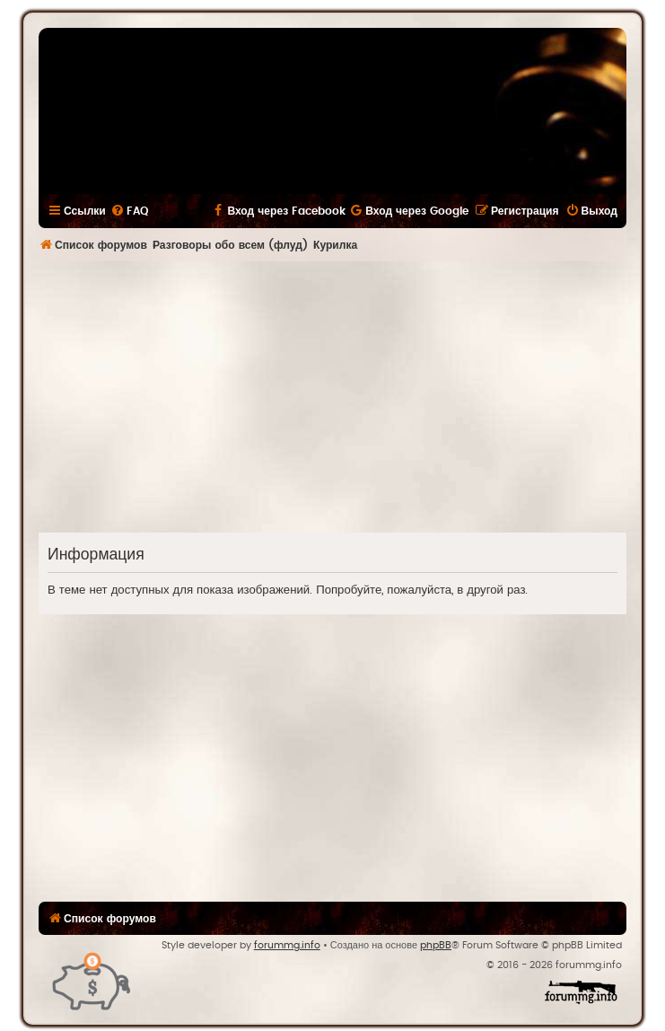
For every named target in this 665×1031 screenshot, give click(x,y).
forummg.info (287, 945)
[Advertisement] (352, 396)
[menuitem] (129, 211)
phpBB (435, 945)
